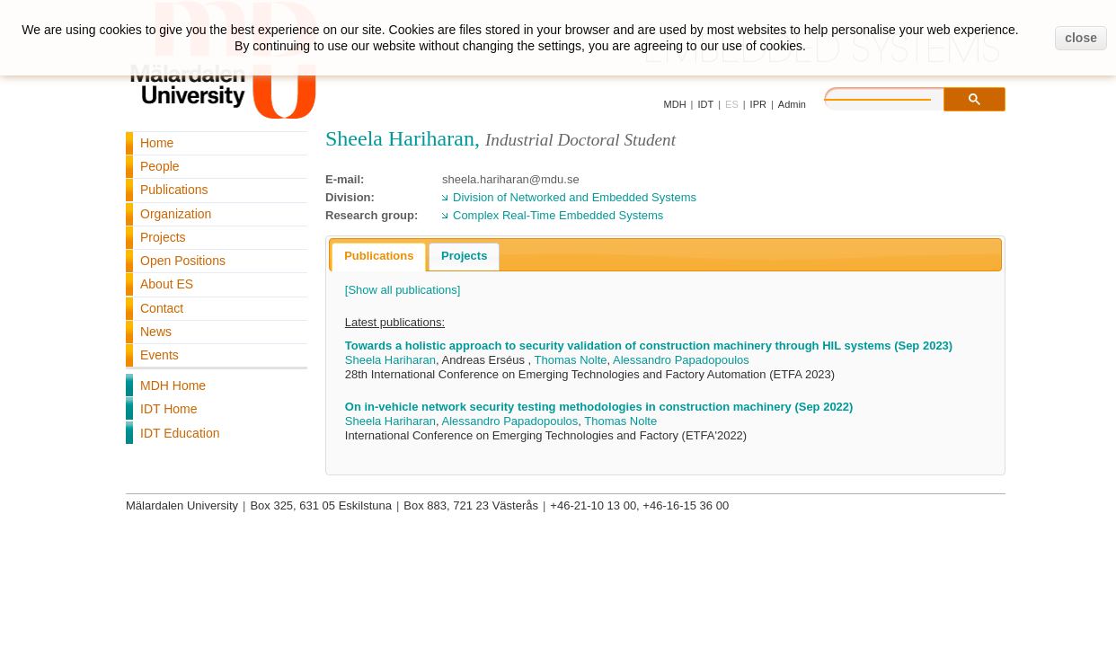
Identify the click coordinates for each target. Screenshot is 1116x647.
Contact (161, 308)
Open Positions (183, 260)
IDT (705, 104)
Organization (175, 214)
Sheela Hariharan (390, 360)
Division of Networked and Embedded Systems (574, 197)
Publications (174, 189)
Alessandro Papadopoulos (681, 360)
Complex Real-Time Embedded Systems (558, 215)
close (1081, 38)
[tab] (379, 257)
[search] (896, 97)
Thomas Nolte (571, 360)
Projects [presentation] (464, 255)
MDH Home (173, 385)
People (160, 166)
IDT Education (179, 433)
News (156, 331)
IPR (758, 104)
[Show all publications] (403, 290)
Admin (792, 104)
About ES (166, 284)
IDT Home (169, 409)
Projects (163, 237)
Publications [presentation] (378, 255)
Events (159, 355)
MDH (675, 104)
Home (156, 143)
